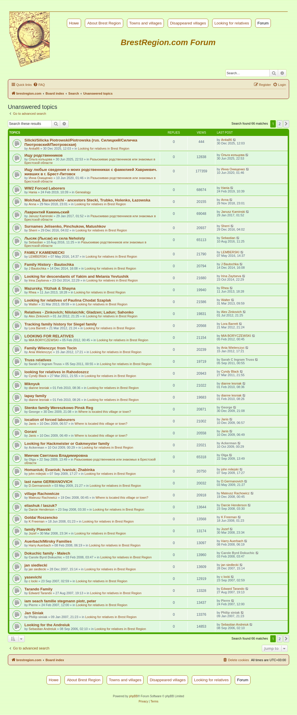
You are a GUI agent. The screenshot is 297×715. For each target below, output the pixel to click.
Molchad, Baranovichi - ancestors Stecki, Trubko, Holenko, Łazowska (87, 200)
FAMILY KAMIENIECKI (44, 252)
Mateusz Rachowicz (43, 497)
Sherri (33, 230)
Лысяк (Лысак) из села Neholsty (54, 238)
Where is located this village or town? (104, 411)
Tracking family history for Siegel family (60, 324)
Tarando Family (38, 589)
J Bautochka (37, 268)
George (34, 411)
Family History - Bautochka (49, 264)
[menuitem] (39, 84)
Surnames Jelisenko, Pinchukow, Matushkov (65, 226)
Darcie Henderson (42, 509)
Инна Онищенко (41, 178)
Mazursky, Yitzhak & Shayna (50, 288)
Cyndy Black (37, 376)
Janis (32, 423)
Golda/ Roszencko (41, 517)
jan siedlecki (35, 565)
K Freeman (36, 521)
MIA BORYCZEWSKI (44, 340)
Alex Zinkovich (39, 316)
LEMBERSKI (38, 256)
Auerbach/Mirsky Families (48, 541)
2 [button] (280, 123)
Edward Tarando (40, 593)
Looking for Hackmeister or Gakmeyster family (66, 443)
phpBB (133, 696)
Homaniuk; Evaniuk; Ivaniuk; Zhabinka (59, 470)
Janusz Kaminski (41, 216)
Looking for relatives (231, 23)
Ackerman (36, 447)
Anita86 (34, 148)
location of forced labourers (49, 419)
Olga (32, 459)
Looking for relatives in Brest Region (103, 148)
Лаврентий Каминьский (46, 212)
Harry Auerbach (40, 545)
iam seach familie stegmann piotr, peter (60, 601)
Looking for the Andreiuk (47, 625)
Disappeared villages (188, 23)
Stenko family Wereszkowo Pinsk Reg (58, 408)
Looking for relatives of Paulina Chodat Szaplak (67, 300)
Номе (74, 23)
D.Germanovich (40, 485)
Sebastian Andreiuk (42, 629)
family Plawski (37, 529)
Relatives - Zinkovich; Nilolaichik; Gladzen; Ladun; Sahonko (79, 312)
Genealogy (83, 192)
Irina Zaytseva (39, 280)
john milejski (37, 473)
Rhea (32, 292)
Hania (33, 192)
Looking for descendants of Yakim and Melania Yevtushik (76, 276)
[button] (286, 123)
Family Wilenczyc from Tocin (50, 348)
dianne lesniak (39, 388)
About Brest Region (104, 23)
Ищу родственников (43, 155)
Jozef (32, 533)
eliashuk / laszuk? (40, 505)
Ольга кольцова (40, 159)
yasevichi (33, 577)
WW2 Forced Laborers (44, 188)
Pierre (33, 605)
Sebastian (36, 242)
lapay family (35, 396)
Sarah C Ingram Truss (45, 364)
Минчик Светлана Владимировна (56, 455)
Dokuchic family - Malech (47, 553)
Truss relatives (37, 360)
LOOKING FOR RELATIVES (49, 336)
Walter (33, 304)
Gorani (30, 431)
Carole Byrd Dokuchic (45, 557)
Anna (32, 204)
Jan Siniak (33, 613)
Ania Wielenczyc (40, 352)
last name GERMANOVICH (48, 481)
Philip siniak (38, 617)
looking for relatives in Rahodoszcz (56, 372)
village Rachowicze (41, 493)
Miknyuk (32, 384)
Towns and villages (145, 23)
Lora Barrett (37, 328)
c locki (33, 581)
